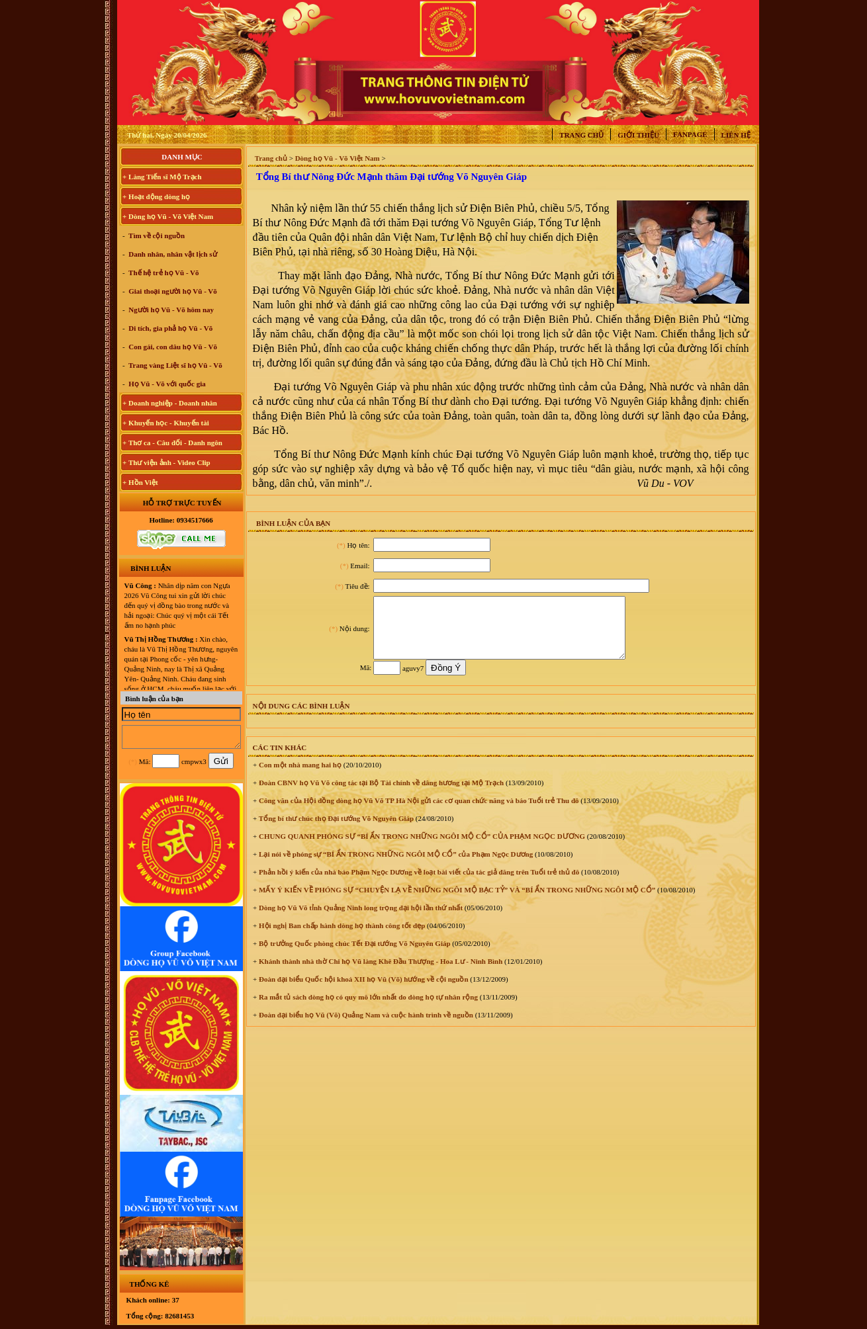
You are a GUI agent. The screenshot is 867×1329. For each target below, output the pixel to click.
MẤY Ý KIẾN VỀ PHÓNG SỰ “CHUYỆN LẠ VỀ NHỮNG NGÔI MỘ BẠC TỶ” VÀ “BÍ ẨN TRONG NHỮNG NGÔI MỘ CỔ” (456, 902)
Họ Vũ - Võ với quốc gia (166, 384)
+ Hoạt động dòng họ (156, 196)
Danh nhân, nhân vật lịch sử (172, 254)
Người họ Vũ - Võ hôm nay (170, 310)
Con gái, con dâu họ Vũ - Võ (172, 347)
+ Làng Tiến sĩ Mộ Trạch (162, 177)
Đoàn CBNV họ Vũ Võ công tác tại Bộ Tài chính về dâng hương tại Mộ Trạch (380, 794)
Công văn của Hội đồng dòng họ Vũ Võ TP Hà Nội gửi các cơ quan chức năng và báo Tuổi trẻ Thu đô (417, 812)
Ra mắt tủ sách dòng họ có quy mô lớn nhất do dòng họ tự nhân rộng (367, 1009)
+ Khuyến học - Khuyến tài (165, 423)
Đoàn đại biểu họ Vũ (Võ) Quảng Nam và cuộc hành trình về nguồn (365, 1027)
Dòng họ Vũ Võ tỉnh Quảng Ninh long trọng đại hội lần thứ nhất (360, 919)
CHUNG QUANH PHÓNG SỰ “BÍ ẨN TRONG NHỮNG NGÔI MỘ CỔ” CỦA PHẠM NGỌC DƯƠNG (421, 848)
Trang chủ (581, 135)
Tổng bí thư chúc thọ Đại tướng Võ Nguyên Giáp (335, 830)
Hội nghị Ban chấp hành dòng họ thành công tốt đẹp (341, 937)
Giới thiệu (638, 135)
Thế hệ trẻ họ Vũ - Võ (163, 273)
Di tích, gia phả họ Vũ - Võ (170, 328)
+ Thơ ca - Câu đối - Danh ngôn (172, 443)
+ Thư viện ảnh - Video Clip (166, 462)
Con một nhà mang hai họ (299, 777)
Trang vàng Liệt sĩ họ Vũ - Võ (174, 365)
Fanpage (690, 134)
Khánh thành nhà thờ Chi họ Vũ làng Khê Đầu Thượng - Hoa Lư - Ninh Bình (379, 973)
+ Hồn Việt (140, 482)
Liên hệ (736, 135)
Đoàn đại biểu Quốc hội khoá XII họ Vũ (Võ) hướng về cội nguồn (362, 991)
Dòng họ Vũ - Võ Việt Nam (337, 158)
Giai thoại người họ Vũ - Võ (172, 291)
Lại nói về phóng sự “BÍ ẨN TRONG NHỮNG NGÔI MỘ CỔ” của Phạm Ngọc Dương (395, 866)
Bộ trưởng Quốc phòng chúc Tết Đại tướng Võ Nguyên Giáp (353, 955)
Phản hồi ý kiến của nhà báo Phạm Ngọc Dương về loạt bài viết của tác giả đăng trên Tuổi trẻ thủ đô (418, 884)
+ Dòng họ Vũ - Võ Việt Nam (167, 216)
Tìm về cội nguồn (156, 235)
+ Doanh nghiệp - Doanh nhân (169, 403)
